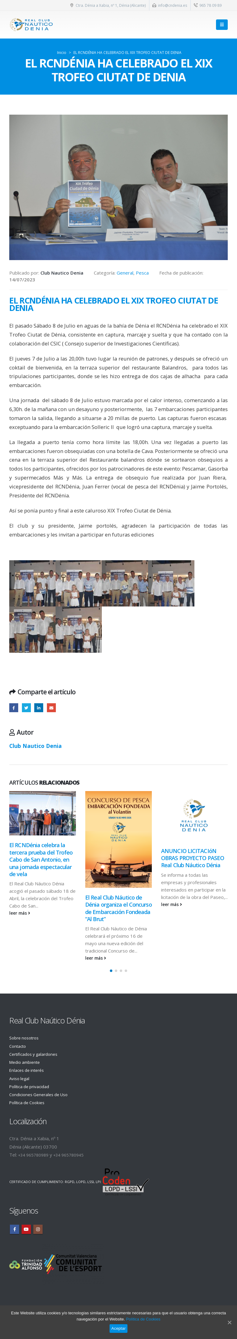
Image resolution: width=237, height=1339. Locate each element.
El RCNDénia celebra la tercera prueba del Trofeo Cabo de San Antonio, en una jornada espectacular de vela (41, 859)
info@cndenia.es (172, 5)
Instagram (38, 1229)
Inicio (61, 52)
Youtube (26, 1229)
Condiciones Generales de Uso (41, 1095)
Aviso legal (20, 1078)
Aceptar (118, 1328)
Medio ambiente (26, 1062)
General (125, 273)
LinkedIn (38, 707)
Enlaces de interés (28, 1070)
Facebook (13, 707)
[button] (111, 971)
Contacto (18, 1046)
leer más (19, 913)
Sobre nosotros (26, 1038)
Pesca (142, 273)
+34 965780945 (75, 1155)
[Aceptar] (229, 1322)
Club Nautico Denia (35, 745)
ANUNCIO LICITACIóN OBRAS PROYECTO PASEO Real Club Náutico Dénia (192, 858)
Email (51, 707)
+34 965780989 (35, 1155)
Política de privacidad (31, 1087)
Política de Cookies (29, 1103)
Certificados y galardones (36, 1054)
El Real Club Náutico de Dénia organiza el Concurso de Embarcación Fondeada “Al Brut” (118, 908)
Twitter (26, 707)
